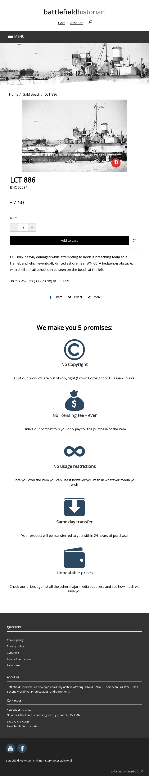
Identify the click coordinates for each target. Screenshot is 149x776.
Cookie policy (15, 640)
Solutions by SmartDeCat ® (127, 771)
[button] (61, 36)
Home (13, 94)
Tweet (74, 297)
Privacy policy (15, 646)
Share (55, 297)
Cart (61, 23)
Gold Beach (31, 94)
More (94, 297)
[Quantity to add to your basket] (23, 227)
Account (76, 23)
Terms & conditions (19, 659)
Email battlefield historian (23, 726)
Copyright (13, 652)
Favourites (13, 665)
